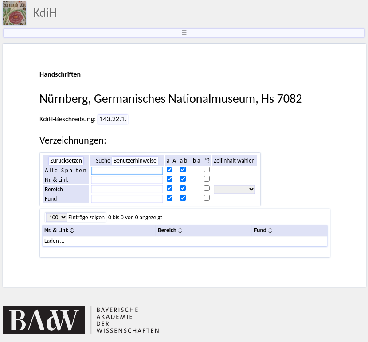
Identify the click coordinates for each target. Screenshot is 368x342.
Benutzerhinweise (135, 160)
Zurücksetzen (66, 160)
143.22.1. (112, 119)
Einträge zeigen (86, 217)
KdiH (45, 12)
